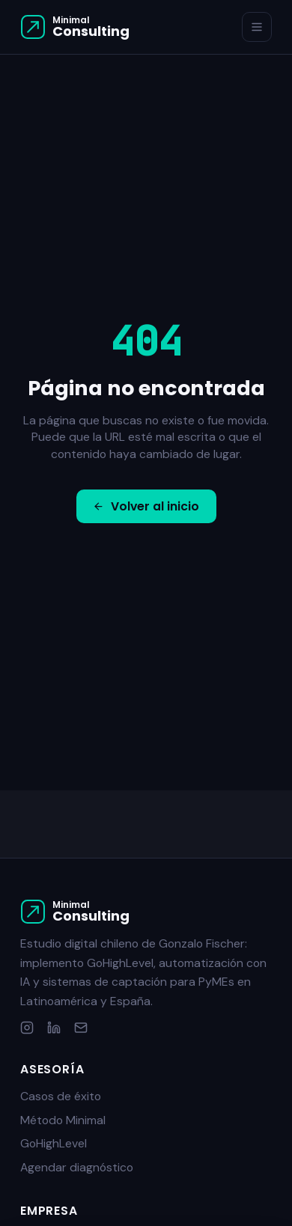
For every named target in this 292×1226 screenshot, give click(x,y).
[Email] (81, 1027)
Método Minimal (63, 1120)
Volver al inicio (146, 506)
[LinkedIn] (54, 1027)
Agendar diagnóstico (76, 1167)
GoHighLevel (53, 1143)
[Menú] (257, 27)
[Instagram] (27, 1027)
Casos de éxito (60, 1096)
